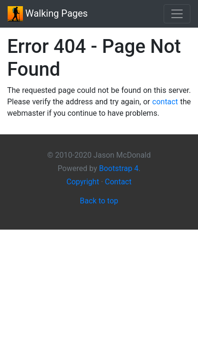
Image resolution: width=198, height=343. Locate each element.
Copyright (82, 181)
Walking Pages (48, 13)
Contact (118, 181)
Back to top (99, 200)
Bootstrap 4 (118, 168)
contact (165, 101)
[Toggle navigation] (177, 13)
